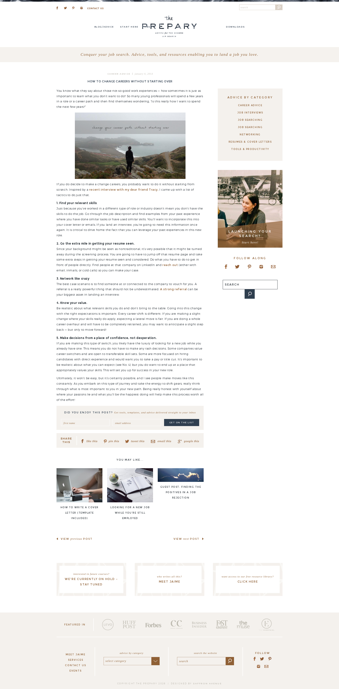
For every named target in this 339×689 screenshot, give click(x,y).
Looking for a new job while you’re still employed (130, 513)
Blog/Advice (104, 26)
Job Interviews (250, 112)
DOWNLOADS (235, 26)
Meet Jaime (75, 654)
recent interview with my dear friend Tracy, (124, 189)
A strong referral (173, 289)
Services (75, 659)
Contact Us (75, 665)
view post (77, 538)
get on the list (181, 422)
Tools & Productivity (250, 149)
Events (75, 670)
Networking (250, 134)
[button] (278, 7)
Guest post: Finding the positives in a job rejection (180, 492)
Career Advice (118, 74)
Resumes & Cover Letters (250, 141)
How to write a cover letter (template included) (80, 513)
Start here (129, 26)
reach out (170, 265)
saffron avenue (207, 683)
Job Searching (250, 119)
